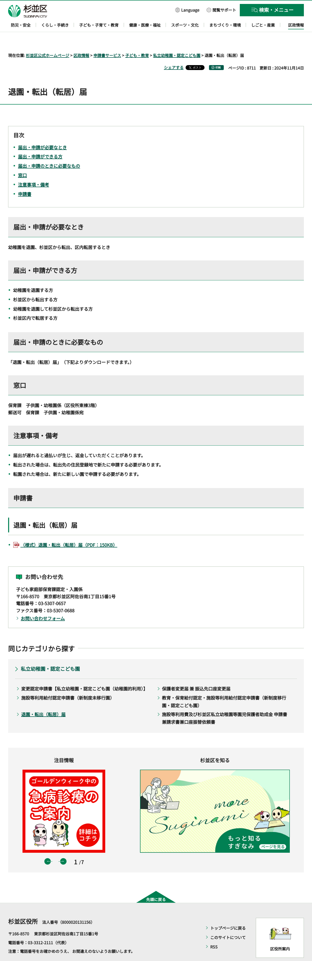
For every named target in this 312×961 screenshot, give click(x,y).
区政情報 (81, 41)
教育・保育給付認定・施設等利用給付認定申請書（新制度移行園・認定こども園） (224, 687)
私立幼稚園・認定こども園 (176, 41)
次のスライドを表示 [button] (63, 847)
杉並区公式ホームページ (47, 41)
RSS (214, 933)
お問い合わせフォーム (43, 604)
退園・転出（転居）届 (43, 700)
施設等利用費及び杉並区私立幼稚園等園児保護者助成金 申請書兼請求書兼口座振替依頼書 (224, 704)
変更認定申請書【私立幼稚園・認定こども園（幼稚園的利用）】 (84, 674)
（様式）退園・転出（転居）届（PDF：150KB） (68, 530)
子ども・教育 (137, 41)
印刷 (218, 53)
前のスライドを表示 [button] (47, 847)
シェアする (174, 53)
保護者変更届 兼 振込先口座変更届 (196, 674)
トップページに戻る (228, 914)
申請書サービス (107, 41)
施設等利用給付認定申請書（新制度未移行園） (67, 683)
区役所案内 (280, 934)
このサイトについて (228, 923)
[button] (187, 9)
